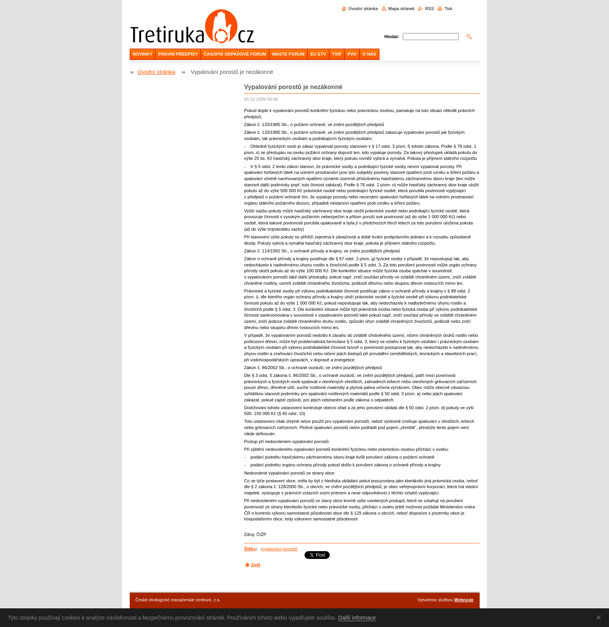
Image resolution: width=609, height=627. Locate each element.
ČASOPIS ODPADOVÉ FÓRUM (235, 54)
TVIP (337, 54)
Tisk (448, 8)
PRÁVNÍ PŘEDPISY (178, 54)
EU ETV (318, 54)
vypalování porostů (279, 548)
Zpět (256, 564)
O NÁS (369, 54)
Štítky (250, 548)
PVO (352, 54)
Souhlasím (600, 617)
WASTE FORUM (288, 54)
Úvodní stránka (363, 8)
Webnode (463, 599)
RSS (429, 8)
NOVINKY (143, 54)
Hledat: (392, 36)
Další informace (357, 618)
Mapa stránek (401, 8)
